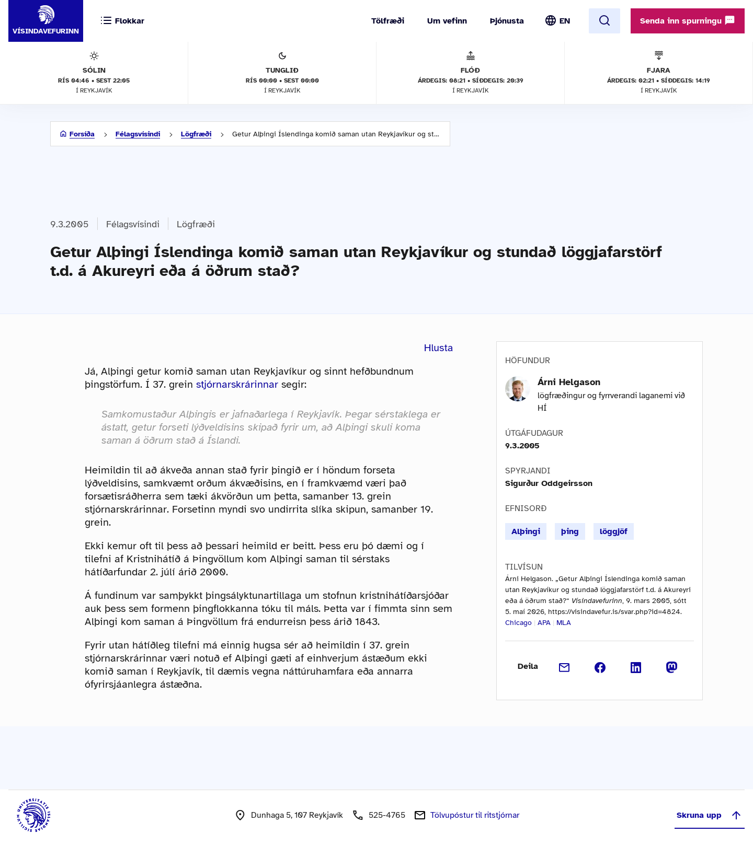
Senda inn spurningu (687, 20)
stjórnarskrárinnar (237, 384)
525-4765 (387, 815)
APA (544, 622)
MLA (563, 622)
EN (565, 21)
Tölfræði (387, 21)
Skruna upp (710, 815)
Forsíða (82, 134)
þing (570, 531)
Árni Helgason (569, 382)
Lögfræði (196, 134)
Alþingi (525, 531)
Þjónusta (507, 21)
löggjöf (614, 531)
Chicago (518, 622)
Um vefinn (447, 21)
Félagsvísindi (138, 134)
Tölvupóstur (474, 815)
